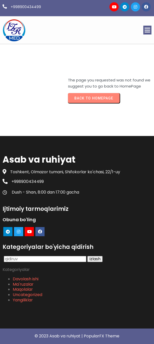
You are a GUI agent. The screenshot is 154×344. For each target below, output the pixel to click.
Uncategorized (27, 295)
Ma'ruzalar (23, 284)
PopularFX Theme (101, 336)
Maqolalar (23, 289)
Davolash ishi (25, 279)
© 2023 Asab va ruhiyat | (59, 336)
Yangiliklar (23, 300)
